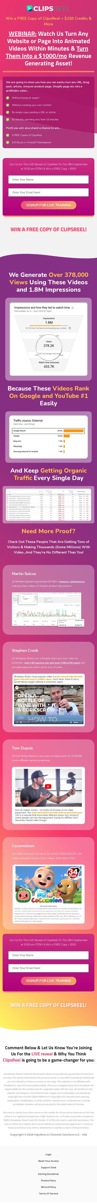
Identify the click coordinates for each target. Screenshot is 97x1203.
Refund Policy (48, 1187)
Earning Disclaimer (48, 1174)
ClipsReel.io (41, 1135)
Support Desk (48, 1168)
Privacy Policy (48, 1181)
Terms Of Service (48, 1194)
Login (48, 1155)
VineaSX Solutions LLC (66, 1135)
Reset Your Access (48, 1161)
